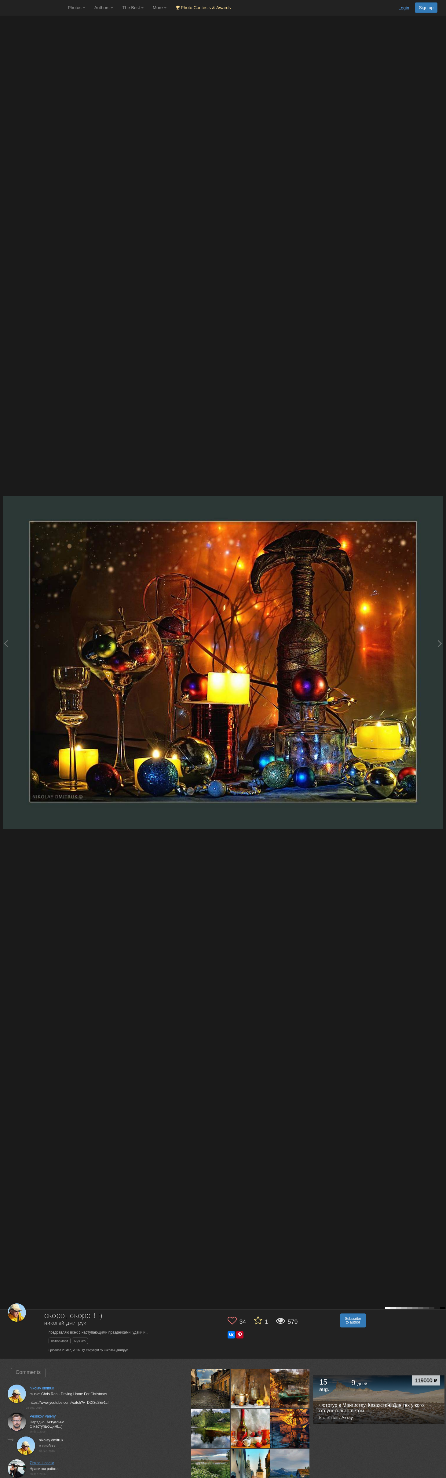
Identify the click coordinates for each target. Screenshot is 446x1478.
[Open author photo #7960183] (250, 1468)
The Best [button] (133, 7)
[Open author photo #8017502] (290, 1428)
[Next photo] (440, 643)
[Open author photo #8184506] (250, 1388)
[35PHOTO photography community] (33, 7)
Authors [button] (103, 7)
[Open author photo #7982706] (210, 1468)
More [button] (159, 7)
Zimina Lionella (42, 1463)
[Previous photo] (6, 643)
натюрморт (59, 1341)
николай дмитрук (65, 1323)
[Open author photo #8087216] (210, 1428)
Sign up (426, 7)
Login (403, 8)
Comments (28, 1372)
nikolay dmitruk (42, 1388)
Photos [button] (76, 7)
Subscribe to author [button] (353, 1320)
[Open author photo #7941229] (290, 1468)
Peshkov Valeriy (43, 1416)
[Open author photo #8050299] (250, 1428)
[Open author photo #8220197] (210, 1388)
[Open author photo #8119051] (290, 1388)
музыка (80, 1341)
